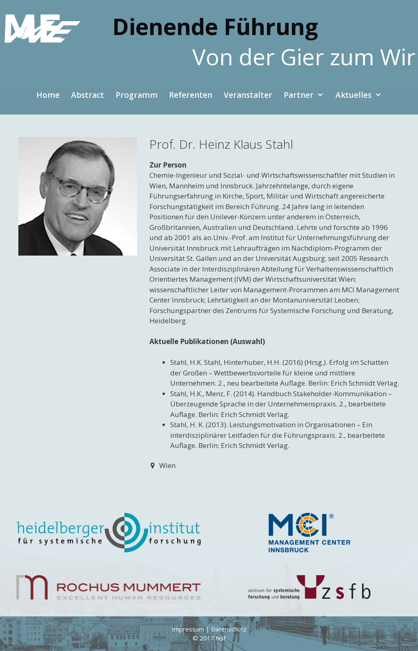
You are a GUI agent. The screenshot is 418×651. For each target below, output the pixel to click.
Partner (306, 95)
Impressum (188, 629)
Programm (137, 95)
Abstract (87, 95)
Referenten (190, 95)
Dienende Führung (215, 26)
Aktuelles (361, 95)
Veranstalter (248, 95)
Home (48, 95)
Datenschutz (229, 629)
